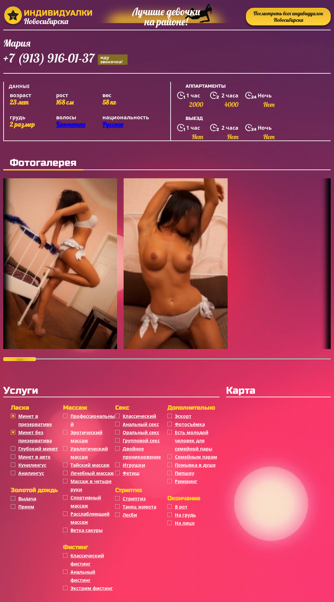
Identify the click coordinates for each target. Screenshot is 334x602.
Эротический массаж (86, 436)
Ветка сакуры (86, 530)
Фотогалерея (43, 163)
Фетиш (131, 473)
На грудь (185, 515)
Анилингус (31, 473)
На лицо (185, 523)
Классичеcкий (139, 416)
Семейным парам (196, 457)
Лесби (130, 515)
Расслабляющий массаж (90, 518)
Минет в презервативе (35, 420)
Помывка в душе (195, 465)
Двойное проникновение (142, 453)
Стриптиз (134, 498)
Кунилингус (32, 465)
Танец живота (139, 507)
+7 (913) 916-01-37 (65, 59)
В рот (181, 507)
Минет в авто (34, 457)
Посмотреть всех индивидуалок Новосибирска (288, 16)
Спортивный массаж (85, 501)
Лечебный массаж (92, 473)
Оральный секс (141, 432)
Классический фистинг (87, 559)
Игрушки (134, 465)
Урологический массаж (89, 453)
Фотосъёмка (190, 424)
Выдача (27, 498)
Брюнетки (70, 124)
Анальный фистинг (82, 576)
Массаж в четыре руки (91, 485)
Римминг (186, 481)
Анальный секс (141, 424)
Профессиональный (92, 420)
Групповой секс (141, 440)
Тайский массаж (90, 465)
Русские (112, 124)
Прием (26, 507)
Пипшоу (184, 473)
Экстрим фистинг (91, 588)
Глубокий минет (38, 449)
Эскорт (183, 416)
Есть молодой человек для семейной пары (193, 440)
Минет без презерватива (35, 436)
